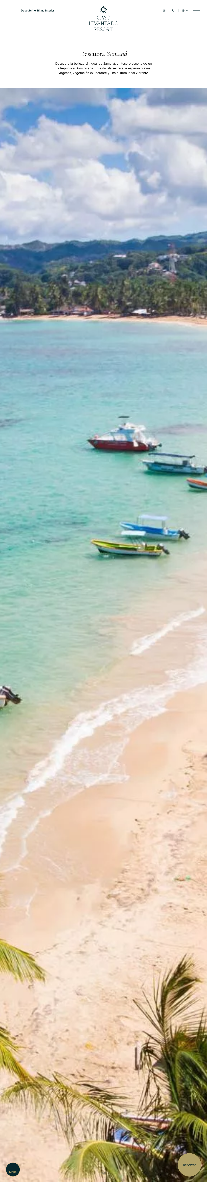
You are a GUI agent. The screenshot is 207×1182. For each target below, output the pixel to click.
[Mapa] (13, 1170)
